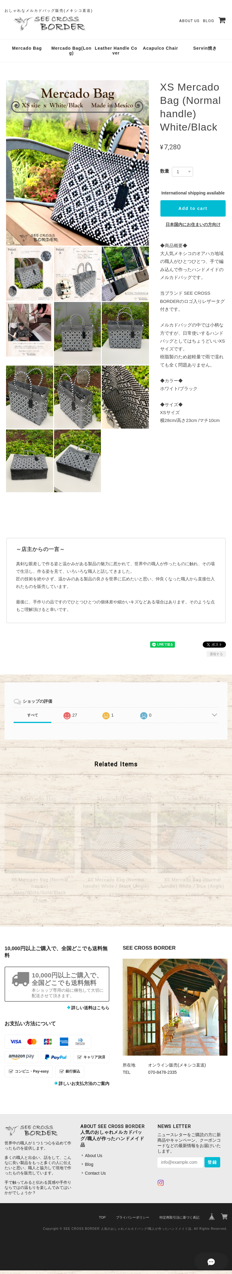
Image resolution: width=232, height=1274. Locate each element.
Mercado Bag (27, 51)
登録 (212, 1165)
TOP (102, 1221)
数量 (164, 174)
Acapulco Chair (160, 51)
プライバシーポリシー (132, 1221)
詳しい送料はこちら (90, 1011)
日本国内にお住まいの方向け (193, 228)
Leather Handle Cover (116, 54)
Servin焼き (205, 51)
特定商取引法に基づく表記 (179, 1221)
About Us (189, 22)
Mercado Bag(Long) (71, 54)
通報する (216, 657)
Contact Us (95, 1176)
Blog (208, 22)
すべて (32, 719)
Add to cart (193, 212)
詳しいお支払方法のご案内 (84, 1087)
